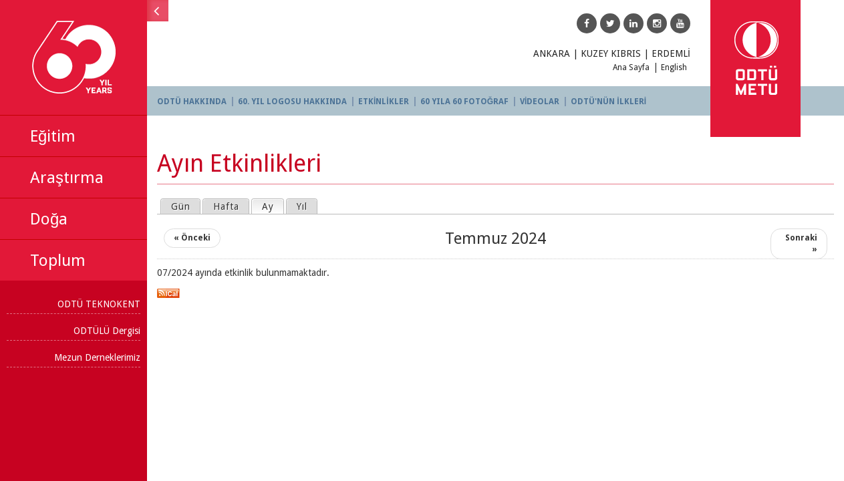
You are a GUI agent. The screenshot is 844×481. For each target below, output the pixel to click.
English (674, 67)
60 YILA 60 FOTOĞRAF (464, 101)
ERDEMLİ (671, 53)
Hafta (226, 206)
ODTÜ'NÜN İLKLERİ (608, 101)
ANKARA (551, 53)
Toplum (58, 260)
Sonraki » (801, 243)
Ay (272, 206)
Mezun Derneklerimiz (97, 357)
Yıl (302, 206)
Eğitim (53, 136)
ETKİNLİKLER (383, 101)
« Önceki (192, 238)
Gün (180, 206)
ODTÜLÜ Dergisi (107, 330)
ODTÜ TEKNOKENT (98, 304)
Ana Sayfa (631, 67)
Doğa (48, 219)
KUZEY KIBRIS (611, 53)
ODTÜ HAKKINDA (192, 101)
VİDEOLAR (539, 101)
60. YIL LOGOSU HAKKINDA (292, 101)
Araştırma (67, 177)
